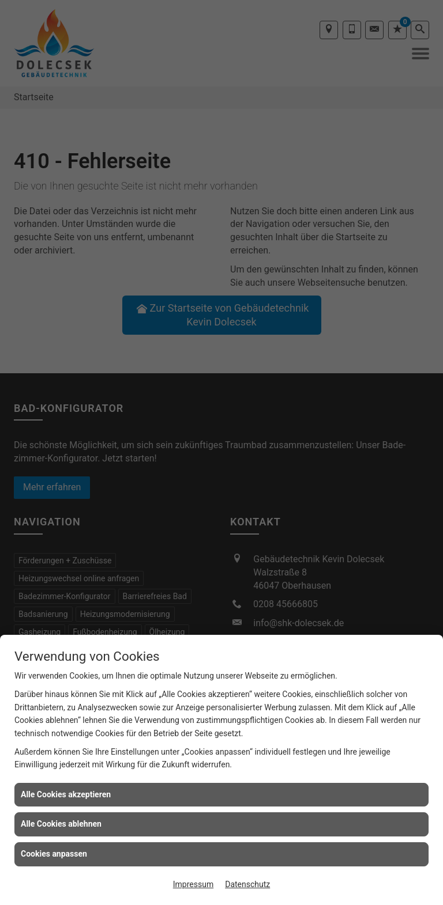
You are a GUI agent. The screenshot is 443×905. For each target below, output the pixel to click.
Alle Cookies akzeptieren (66, 794)
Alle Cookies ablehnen (61, 823)
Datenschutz (247, 884)
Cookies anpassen (54, 853)
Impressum (193, 884)
